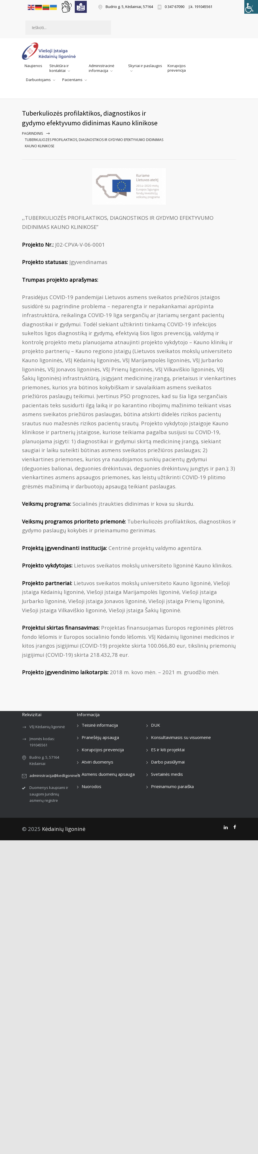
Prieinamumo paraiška (172, 786)
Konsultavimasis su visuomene (181, 737)
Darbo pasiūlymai (168, 762)
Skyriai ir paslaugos (145, 65)
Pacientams (72, 79)
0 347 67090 (174, 7)
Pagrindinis (32, 133)
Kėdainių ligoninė (63, 828)
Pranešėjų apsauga (100, 737)
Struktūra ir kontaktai (59, 68)
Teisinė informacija (100, 725)
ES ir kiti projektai (168, 749)
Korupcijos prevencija (177, 68)
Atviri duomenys (97, 762)
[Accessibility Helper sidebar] (251, 7)
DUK (155, 725)
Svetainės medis (167, 774)
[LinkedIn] (225, 827)
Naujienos (33, 65)
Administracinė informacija (101, 68)
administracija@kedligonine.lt (54, 775)
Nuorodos (91, 786)
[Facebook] (234, 827)
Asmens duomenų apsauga (108, 774)
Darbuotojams (38, 79)
